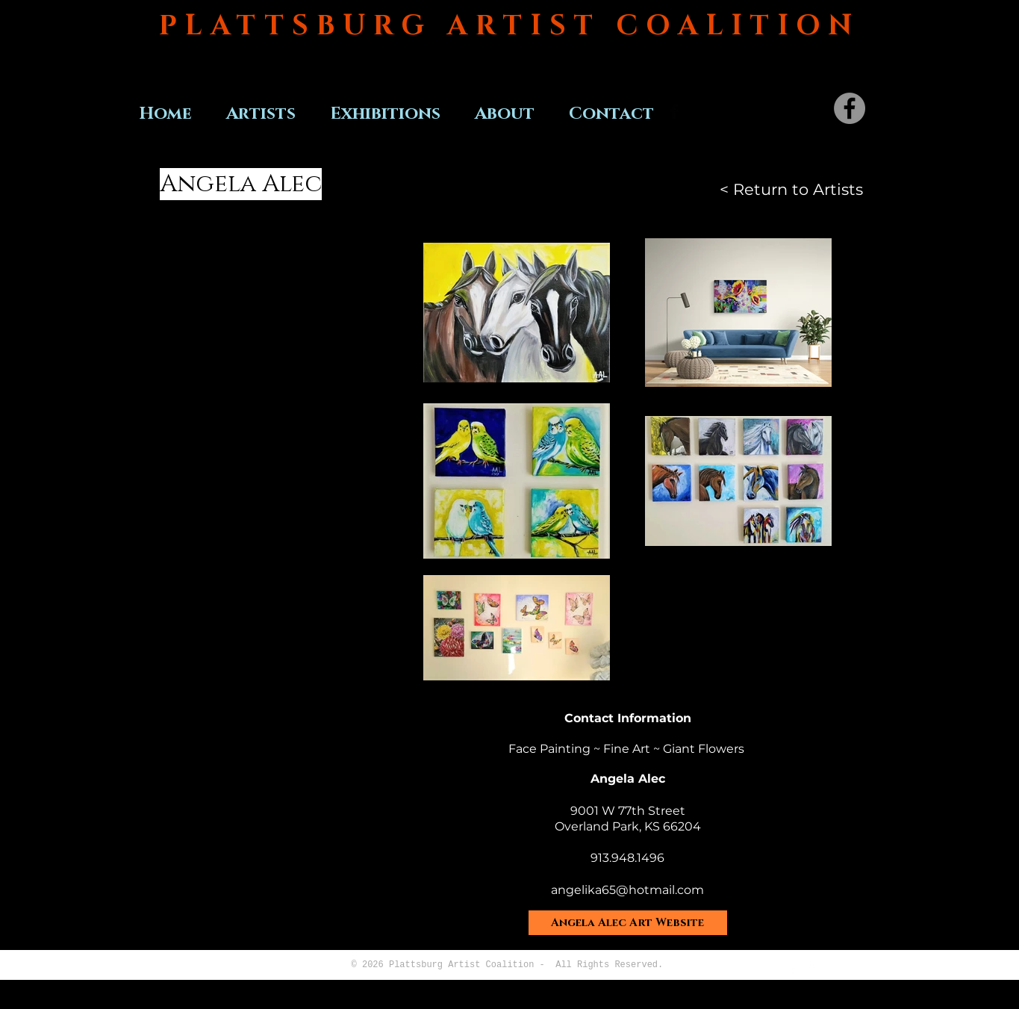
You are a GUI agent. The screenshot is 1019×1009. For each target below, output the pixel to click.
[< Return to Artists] (791, 189)
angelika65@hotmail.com (627, 890)
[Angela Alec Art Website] (628, 922)
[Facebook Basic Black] (674, 111)
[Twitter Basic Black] (695, 111)
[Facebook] (849, 108)
